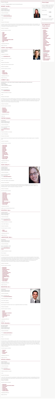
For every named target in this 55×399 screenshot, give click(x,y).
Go (50, 16)
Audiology (44, 30)
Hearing (44, 39)
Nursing (44, 47)
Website (2, 129)
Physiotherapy (45, 53)
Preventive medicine (5, 390)
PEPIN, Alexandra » (5, 323)
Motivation (3, 35)
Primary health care (5, 154)
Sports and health (5, 156)
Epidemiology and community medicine (8, 385)
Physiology (4, 353)
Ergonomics (45, 34)
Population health (5, 73)
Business (3, 311)
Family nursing (45, 36)
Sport (3, 155)
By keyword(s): (44, 14)
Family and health (46, 35)
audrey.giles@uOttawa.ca (7, 176)
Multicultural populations (46, 44)
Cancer (3, 32)
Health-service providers (46, 38)
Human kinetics (4, 145)
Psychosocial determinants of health (7, 39)
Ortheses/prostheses (5, 273)
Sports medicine (4, 280)
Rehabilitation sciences (5, 276)
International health (46, 42)
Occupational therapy (46, 50)
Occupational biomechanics (6, 272)
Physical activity (4, 37)
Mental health (4, 34)
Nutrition (3, 70)
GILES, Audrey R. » (5, 164)
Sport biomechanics (5, 278)
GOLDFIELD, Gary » (6, 210)
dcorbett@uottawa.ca (7, 90)
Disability (44, 32)
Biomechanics (4, 267)
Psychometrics (4, 38)
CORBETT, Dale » (5, 79)
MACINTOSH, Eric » (5, 286)
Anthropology (4, 192)
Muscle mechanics (5, 271)
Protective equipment (5, 275)
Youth (3, 41)
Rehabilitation (45, 55)
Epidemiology (4, 384)
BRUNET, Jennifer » (5, 6)
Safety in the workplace (46, 56)
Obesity (3, 36)
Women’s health (4, 158)
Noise (44, 46)
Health (3, 33)
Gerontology (45, 37)
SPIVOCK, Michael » (6, 359)
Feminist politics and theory (6, 193)
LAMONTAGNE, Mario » (6, 237)
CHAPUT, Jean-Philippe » (7, 47)
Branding (3, 310)
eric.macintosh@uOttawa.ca (8, 296)
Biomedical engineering (5, 269)
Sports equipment (5, 279)
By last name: (44, 10)
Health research (4, 194)
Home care (44, 40)
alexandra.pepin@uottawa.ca (8, 332)
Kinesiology (4, 147)
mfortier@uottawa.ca (7, 128)
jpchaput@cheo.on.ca (7, 56)
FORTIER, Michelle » (6, 118)
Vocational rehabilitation (46, 58)
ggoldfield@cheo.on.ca (7, 219)
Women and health (5, 40)
